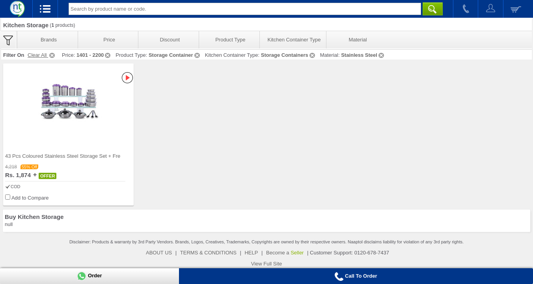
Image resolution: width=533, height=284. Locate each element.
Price (109, 40)
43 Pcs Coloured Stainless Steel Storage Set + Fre (62, 156)
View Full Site (266, 264)
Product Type (230, 40)
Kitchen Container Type (294, 40)
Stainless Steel (363, 55)
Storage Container (175, 55)
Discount (170, 40)
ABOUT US (159, 253)
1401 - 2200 (94, 55)
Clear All (42, 55)
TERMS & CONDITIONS (208, 253)
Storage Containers (288, 55)
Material (357, 40)
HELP (251, 253)
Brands (49, 40)
